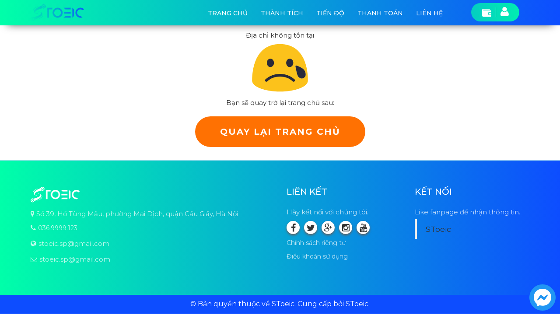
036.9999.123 (57, 228)
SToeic (438, 229)
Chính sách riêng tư (316, 243)
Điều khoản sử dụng (317, 256)
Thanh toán (380, 13)
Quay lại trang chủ (280, 131)
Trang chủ (228, 13)
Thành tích (282, 13)
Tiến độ (330, 13)
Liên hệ (429, 13)
